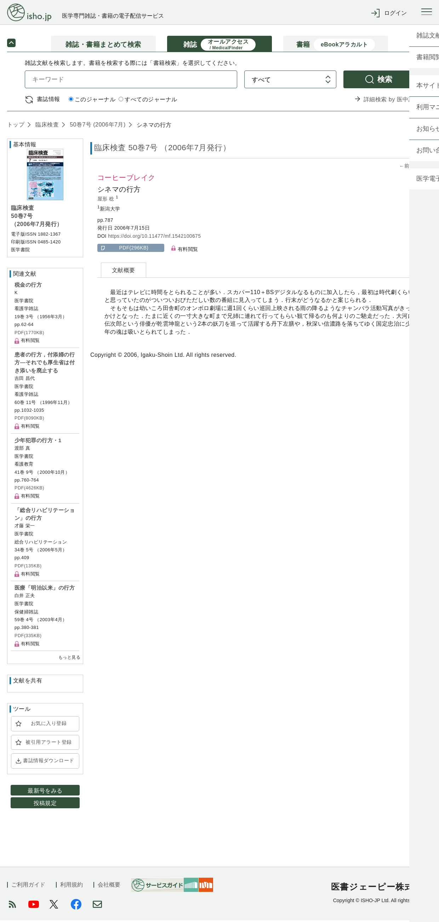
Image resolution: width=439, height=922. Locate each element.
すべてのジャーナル (148, 102)
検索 (385, 81)
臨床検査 (46, 126)
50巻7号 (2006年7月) (96, 126)
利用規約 (71, 886)
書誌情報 (48, 101)
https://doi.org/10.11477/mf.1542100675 (154, 238)
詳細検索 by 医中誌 (389, 101)
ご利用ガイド (28, 886)
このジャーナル (92, 102)
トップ (15, 126)
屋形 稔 (106, 200)
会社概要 (109, 886)
